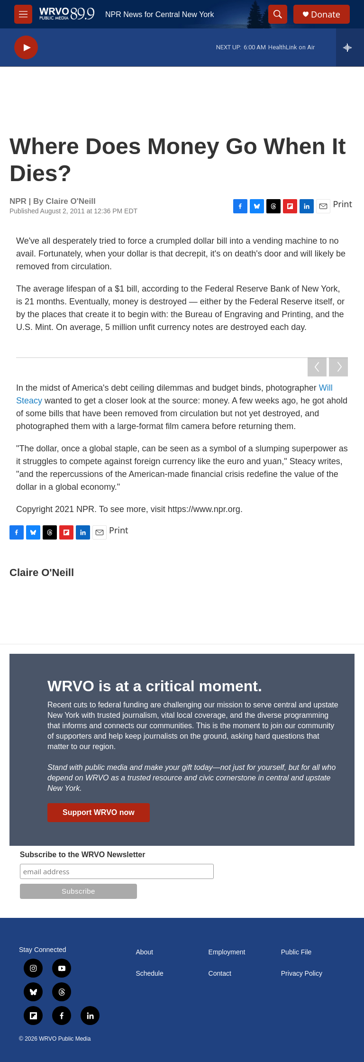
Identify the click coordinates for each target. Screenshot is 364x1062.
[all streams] (350, 47)
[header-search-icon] (277, 14)
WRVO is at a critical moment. (154, 686)
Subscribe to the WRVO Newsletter (83, 855)
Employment (227, 952)
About (144, 952)
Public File (296, 952)
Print (342, 204)
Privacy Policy (301, 973)
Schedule (149, 973)
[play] (26, 47)
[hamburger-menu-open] (23, 14)
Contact (220, 973)
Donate (325, 14)
